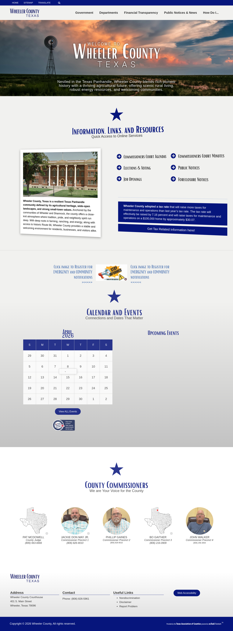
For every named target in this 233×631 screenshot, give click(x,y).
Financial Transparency (141, 12)
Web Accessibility (186, 593)
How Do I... (211, 12)
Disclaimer (125, 602)
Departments (109, 12)
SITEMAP (28, 3)
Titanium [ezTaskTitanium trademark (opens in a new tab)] (215, 623)
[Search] (59, 2)
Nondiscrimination (129, 598)
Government (85, 12)
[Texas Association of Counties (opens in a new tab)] (188, 623)
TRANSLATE (44, 3)
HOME (15, 3)
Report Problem (128, 606)
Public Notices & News (181, 12)
